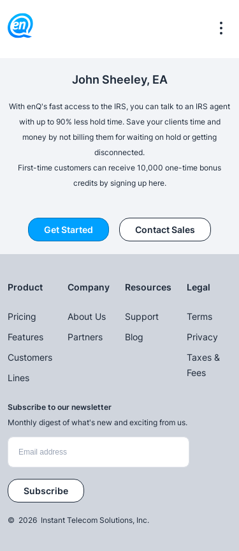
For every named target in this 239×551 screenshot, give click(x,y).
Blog (134, 336)
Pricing (22, 316)
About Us (87, 316)
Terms (199, 316)
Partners (85, 336)
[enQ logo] (20, 28)
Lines (18, 377)
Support (142, 316)
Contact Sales (165, 229)
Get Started (68, 229)
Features (25, 336)
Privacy (202, 336)
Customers (30, 357)
